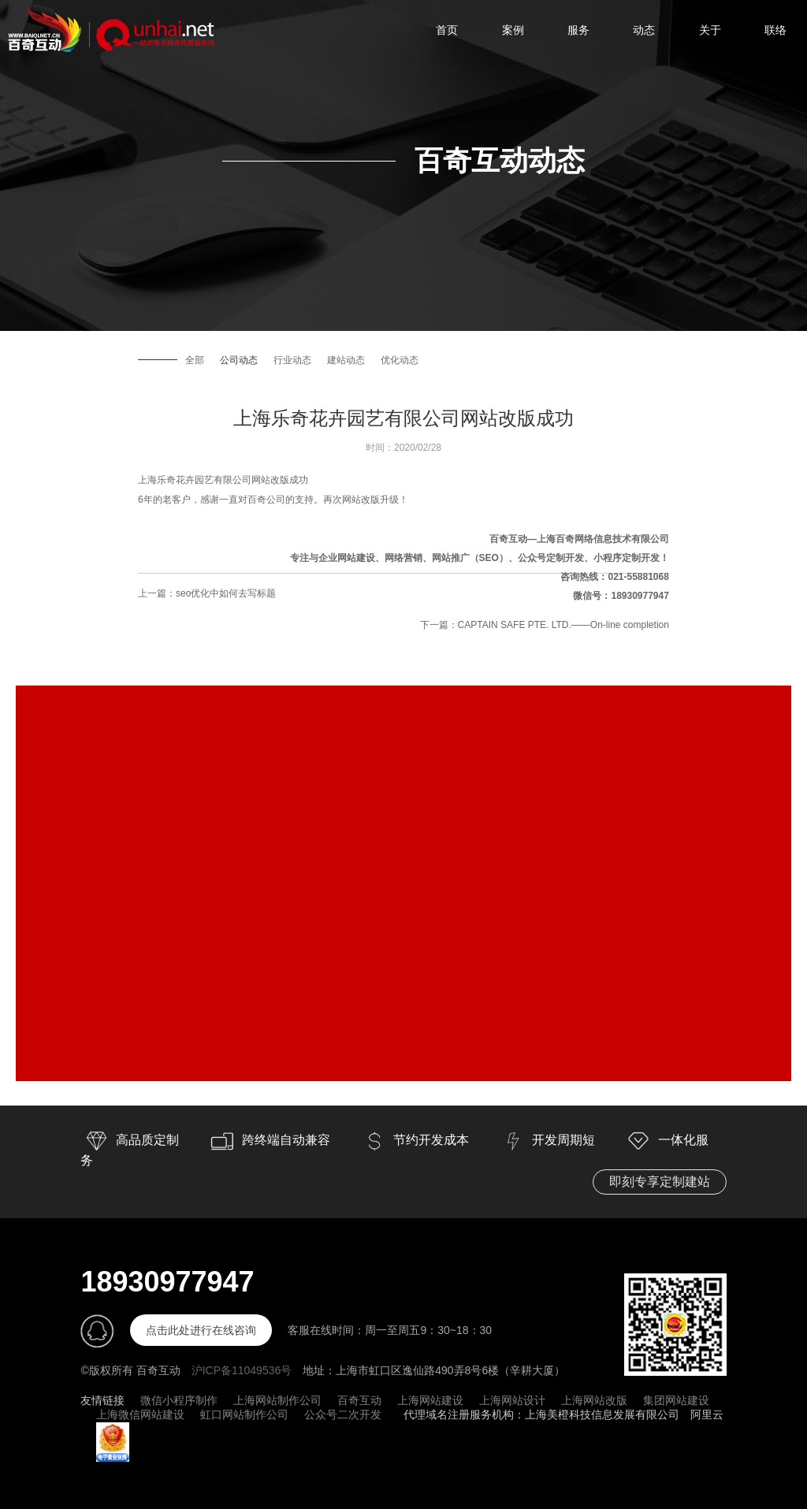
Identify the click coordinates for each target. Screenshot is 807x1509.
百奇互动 (359, 1400)
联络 (775, 30)
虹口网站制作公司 (244, 1414)
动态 (644, 30)
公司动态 (239, 360)
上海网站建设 (430, 1400)
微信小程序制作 (179, 1400)
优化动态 (399, 360)
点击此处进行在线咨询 (201, 1330)
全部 (194, 360)
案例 (513, 30)
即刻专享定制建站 (659, 1181)
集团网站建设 (676, 1400)
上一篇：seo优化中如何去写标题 (207, 593)
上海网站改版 (594, 1400)
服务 (578, 30)
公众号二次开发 (342, 1414)
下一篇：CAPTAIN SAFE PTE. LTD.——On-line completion (544, 624)
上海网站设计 (512, 1400)
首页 (447, 30)
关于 (710, 30)
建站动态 (346, 360)
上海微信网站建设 (140, 1414)
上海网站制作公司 (277, 1400)
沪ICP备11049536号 (242, 1370)
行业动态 (292, 360)
